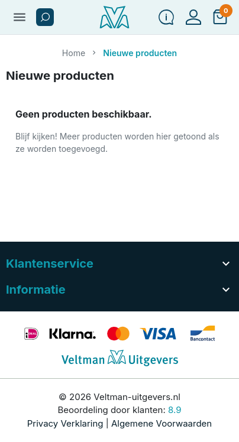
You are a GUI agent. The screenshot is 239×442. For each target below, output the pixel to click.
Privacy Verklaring (65, 423)
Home (74, 53)
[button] (45, 17)
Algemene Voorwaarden (161, 423)
